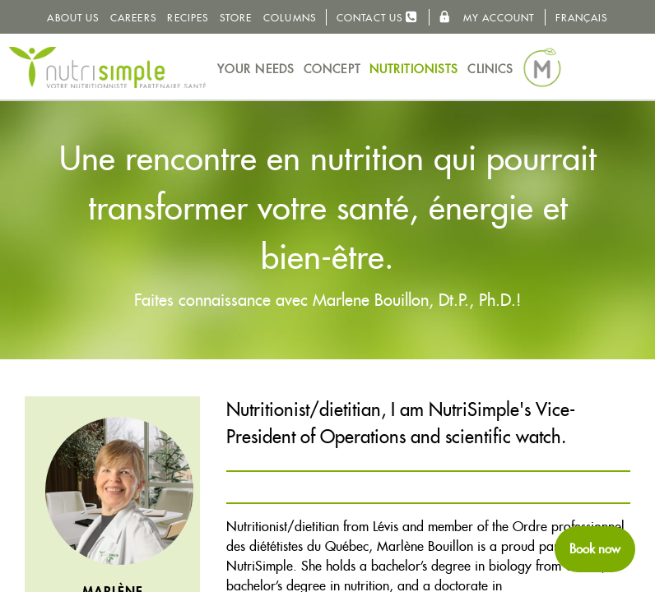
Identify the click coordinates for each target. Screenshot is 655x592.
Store (236, 18)
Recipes (187, 18)
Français (581, 18)
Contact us (377, 17)
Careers (133, 18)
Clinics (490, 69)
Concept (332, 69)
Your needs (256, 69)
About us (73, 18)
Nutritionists (413, 69)
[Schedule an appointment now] (595, 549)
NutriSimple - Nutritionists (107, 67)
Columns (289, 18)
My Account (486, 17)
